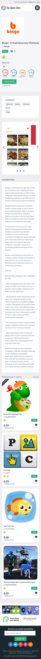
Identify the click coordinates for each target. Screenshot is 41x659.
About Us (34, 651)
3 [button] (24, 171)
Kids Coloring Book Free (13, 414)
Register (32, 2)
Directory (26, 651)
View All (36, 377)
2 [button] (20, 171)
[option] (17, 146)
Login (38, 2)
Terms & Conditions (25, 653)
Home (5, 651)
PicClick (7, 470)
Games (17, 104)
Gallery (19, 651)
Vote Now (9, 81)
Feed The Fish (9, 526)
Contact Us (12, 653)
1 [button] (17, 171)
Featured (12, 651)
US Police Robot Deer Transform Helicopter (19, 582)
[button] (3, 146)
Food (8, 112)
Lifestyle (26, 104)
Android (9, 104)
